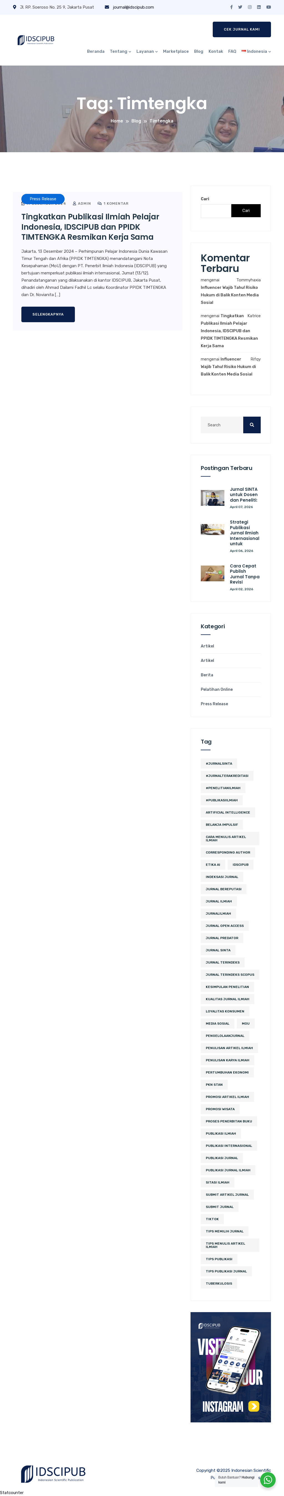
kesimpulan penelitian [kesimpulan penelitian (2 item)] (227, 987)
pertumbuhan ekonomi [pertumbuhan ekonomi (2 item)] (227, 1072)
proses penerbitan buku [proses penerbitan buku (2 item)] (229, 1121)
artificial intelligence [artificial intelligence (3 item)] (228, 812)
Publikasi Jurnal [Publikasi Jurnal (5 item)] (222, 1158)
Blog (198, 51)
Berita (207, 675)
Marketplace (176, 51)
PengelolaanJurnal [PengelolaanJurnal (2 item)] (225, 1036)
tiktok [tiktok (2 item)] (212, 1219)
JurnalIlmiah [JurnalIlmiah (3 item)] (218, 913)
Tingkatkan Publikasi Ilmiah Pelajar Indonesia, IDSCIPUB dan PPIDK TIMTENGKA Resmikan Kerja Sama (90, 226)
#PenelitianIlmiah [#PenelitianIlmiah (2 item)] (223, 788)
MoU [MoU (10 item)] (246, 1023)
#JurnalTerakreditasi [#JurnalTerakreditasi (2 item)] (227, 776)
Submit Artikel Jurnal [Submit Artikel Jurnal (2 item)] (227, 1195)
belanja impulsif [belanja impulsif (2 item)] (222, 825)
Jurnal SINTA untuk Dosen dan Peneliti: (244, 494)
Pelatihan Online (217, 690)
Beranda (96, 51)
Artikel (207, 646)
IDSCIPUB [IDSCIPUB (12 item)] (240, 865)
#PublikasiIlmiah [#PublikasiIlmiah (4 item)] (222, 800)
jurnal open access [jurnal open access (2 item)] (225, 926)
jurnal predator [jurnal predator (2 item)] (222, 938)
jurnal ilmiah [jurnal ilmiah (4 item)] (219, 901)
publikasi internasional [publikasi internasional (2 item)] (229, 1146)
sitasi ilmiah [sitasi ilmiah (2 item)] (217, 1182)
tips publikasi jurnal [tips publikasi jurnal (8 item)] (226, 1271)
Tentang (118, 51)
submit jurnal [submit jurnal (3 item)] (220, 1207)
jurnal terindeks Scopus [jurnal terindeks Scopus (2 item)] (230, 975)
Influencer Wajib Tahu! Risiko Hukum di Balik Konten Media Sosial (230, 295)
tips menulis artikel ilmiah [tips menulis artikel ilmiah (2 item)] (225, 1245)
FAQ (232, 51)
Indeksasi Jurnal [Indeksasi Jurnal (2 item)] (222, 877)
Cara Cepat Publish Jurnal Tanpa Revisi (245, 574)
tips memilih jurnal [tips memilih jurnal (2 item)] (225, 1231)
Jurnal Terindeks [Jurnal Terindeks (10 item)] (223, 962)
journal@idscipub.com (129, 7)
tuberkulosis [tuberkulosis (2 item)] (219, 1283)
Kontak (216, 51)
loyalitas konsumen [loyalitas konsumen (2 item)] (225, 1011)
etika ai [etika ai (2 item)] (213, 865)
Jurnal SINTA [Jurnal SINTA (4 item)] (218, 950)
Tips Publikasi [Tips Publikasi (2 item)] (219, 1259)
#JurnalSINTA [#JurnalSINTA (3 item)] (219, 763)
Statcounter (12, 1492)
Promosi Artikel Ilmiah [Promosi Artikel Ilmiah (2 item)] (227, 1097)
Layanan (145, 51)
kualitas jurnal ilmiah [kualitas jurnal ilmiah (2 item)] (227, 999)
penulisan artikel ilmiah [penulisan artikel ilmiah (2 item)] (229, 1048)
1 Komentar (113, 203)
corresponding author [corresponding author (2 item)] (228, 852)
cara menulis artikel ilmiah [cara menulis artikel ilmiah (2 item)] (226, 838)
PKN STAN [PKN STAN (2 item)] (214, 1085)
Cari (205, 199)
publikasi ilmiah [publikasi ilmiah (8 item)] (221, 1133)
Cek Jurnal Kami (242, 29)
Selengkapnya (48, 314)
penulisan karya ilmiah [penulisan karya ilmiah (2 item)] (227, 1060)
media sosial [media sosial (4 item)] (217, 1023)
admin (82, 203)
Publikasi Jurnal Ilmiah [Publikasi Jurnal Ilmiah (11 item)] (228, 1170)
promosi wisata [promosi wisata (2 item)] (220, 1109)
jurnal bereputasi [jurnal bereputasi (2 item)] (224, 889)
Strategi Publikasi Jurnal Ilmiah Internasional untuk (244, 533)
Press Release (214, 704)
